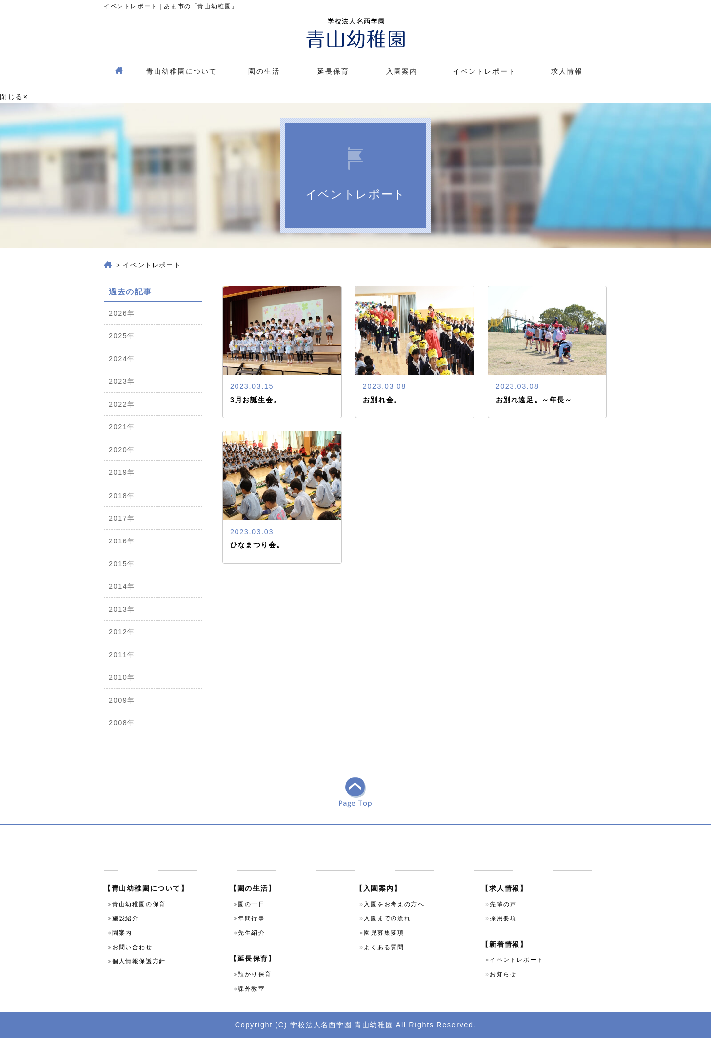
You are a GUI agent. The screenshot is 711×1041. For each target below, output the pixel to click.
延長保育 (333, 71)
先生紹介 (251, 936)
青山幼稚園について (181, 71)
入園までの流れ (387, 921)
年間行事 (251, 921)
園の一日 (251, 907)
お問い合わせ (132, 950)
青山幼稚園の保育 (139, 907)
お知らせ (503, 977)
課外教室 (251, 992)
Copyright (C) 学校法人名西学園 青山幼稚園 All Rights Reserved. (355, 1027)
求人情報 (567, 71)
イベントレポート (484, 71)
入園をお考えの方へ (394, 907)
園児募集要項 (384, 936)
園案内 (122, 936)
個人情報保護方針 (139, 964)
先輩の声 (503, 907)
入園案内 (402, 71)
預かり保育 (255, 977)
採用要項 (503, 921)
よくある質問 (384, 950)
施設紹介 (125, 921)
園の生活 (264, 71)
